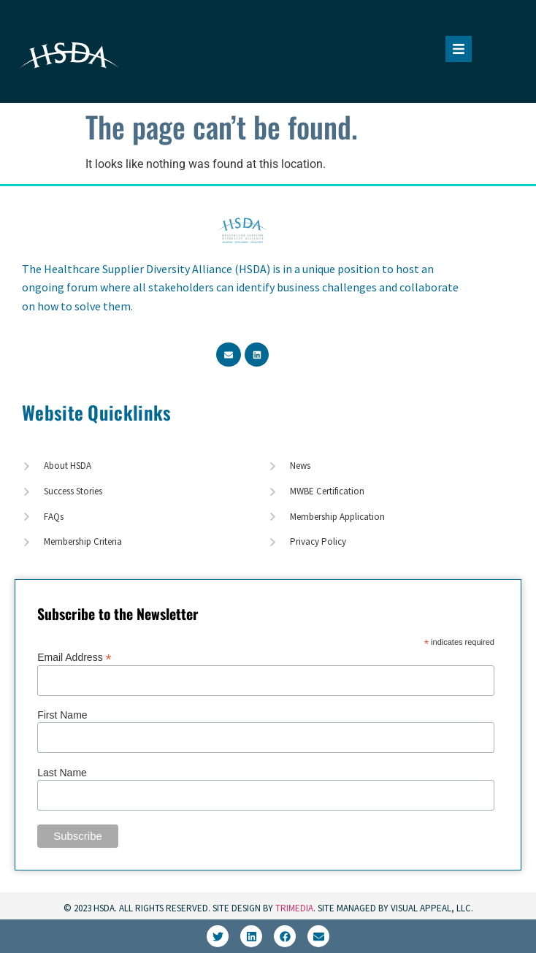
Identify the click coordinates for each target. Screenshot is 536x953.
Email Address (74, 657)
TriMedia (294, 908)
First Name (62, 715)
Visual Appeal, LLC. (430, 908)
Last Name (62, 773)
